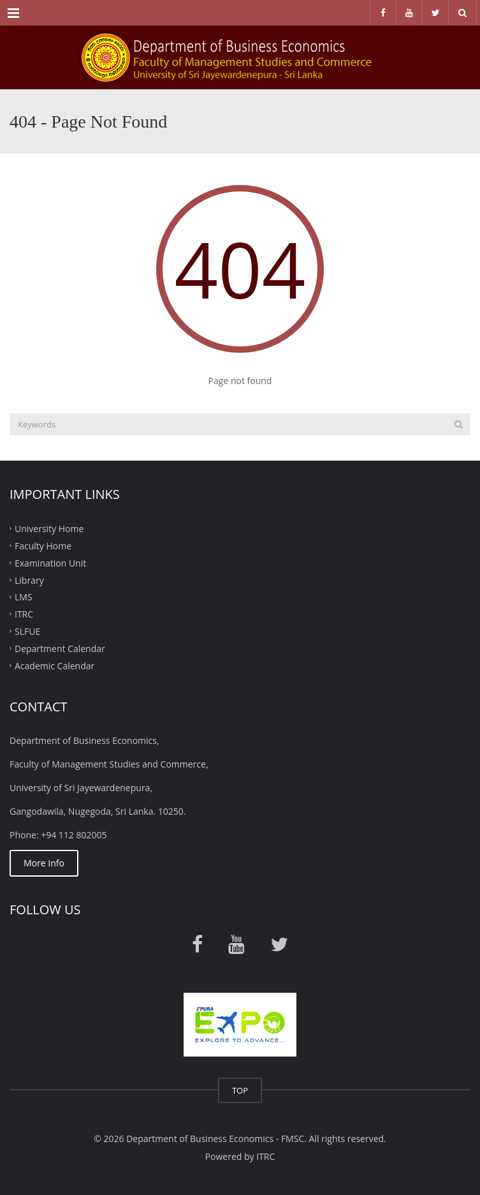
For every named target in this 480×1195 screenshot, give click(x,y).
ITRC (24, 614)
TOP (240, 1090)
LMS (24, 597)
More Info (44, 863)
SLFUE (27, 631)
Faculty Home (43, 546)
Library (29, 580)
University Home (49, 529)
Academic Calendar (54, 665)
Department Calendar (60, 648)
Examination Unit (50, 562)
